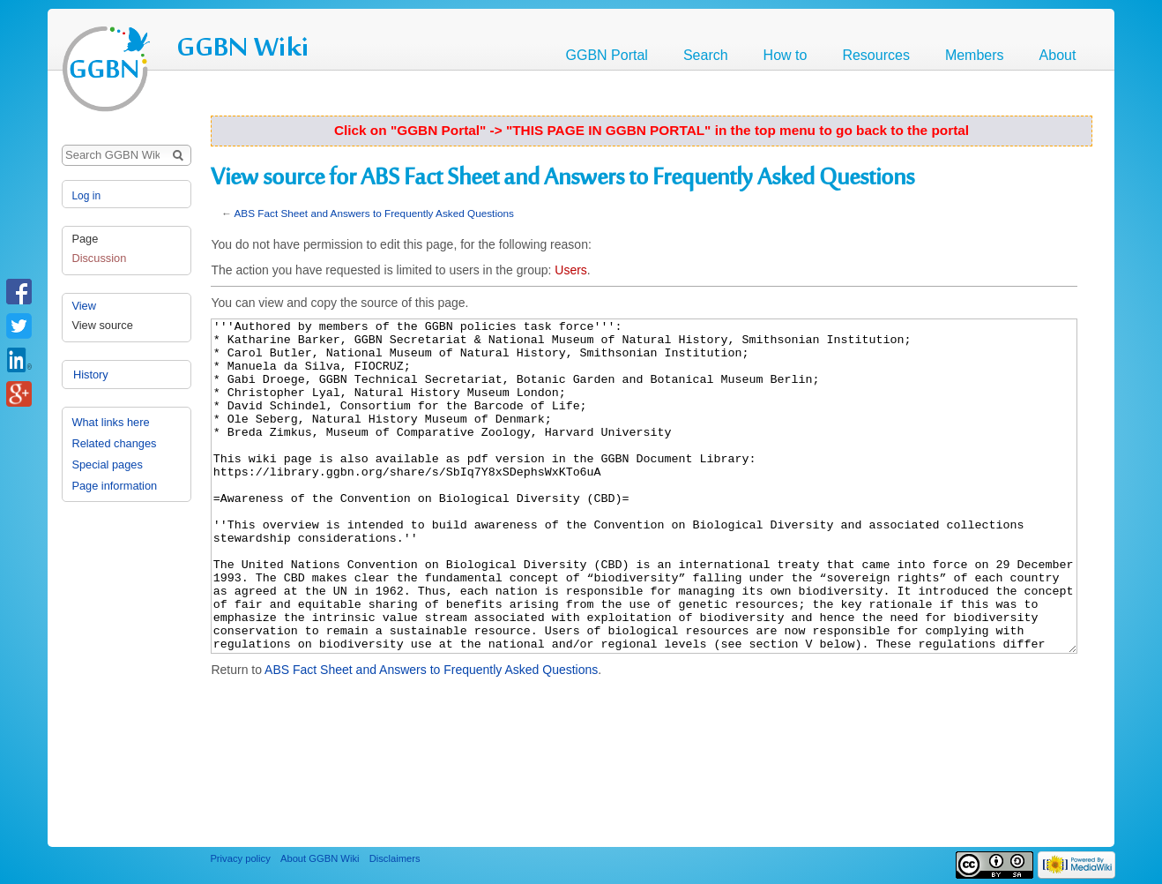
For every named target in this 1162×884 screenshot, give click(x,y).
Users (571, 270)
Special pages (106, 465)
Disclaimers (395, 858)
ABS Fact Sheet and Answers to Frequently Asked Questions (374, 213)
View (83, 305)
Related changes (113, 444)
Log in (86, 196)
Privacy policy (240, 858)
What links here (110, 423)
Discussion (98, 258)
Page (84, 238)
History (89, 344)
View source (101, 325)
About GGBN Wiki (320, 858)
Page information (114, 486)
